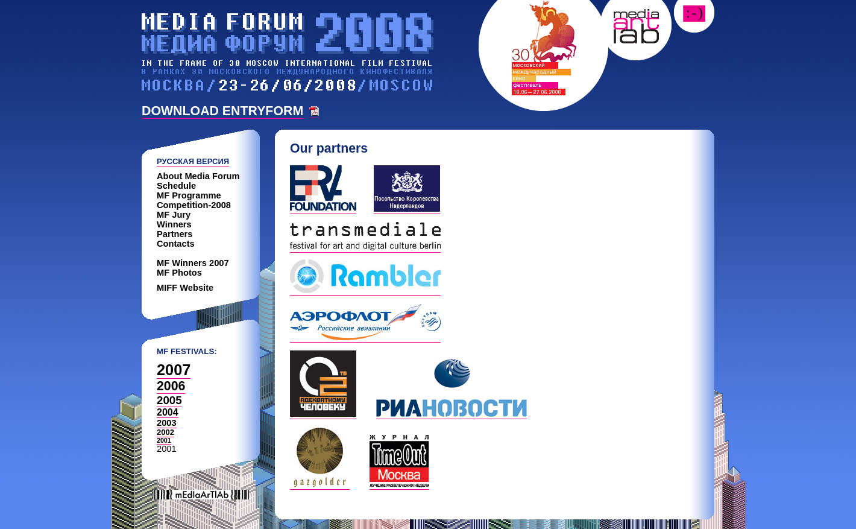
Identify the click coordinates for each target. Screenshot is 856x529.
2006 (171, 386)
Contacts (176, 244)
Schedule (176, 186)
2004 (167, 412)
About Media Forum (198, 176)
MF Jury (173, 215)
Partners (174, 234)
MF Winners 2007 (193, 263)
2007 (173, 369)
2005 (169, 400)
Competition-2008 (194, 205)
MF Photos (179, 272)
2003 (167, 423)
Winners (174, 224)
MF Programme (189, 195)
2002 (165, 432)
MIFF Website (185, 288)
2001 (164, 440)
